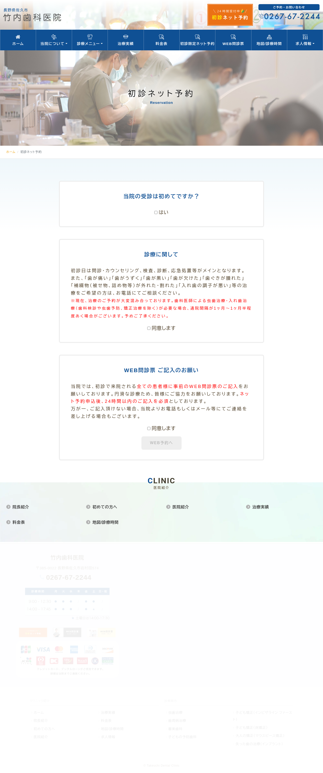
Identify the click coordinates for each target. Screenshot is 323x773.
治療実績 (125, 40)
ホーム (18, 40)
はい (164, 212)
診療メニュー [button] (90, 40)
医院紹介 (181, 507)
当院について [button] (54, 40)
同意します (164, 328)
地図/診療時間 (269, 40)
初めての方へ (104, 507)
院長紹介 (20, 507)
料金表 (161, 40)
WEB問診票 (233, 40)
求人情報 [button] (305, 40)
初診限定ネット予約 (197, 40)
